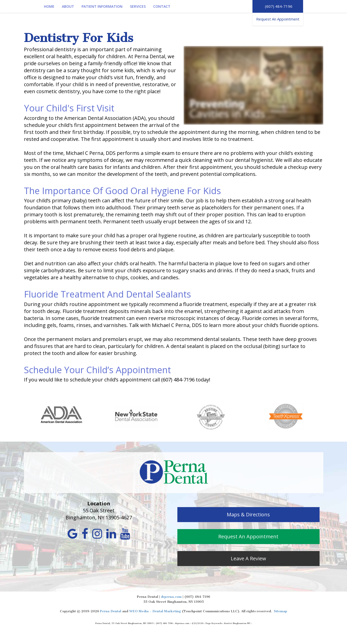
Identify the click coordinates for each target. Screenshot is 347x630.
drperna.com (171, 597)
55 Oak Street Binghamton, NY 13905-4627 (99, 514)
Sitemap (280, 611)
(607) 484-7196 (277, 6)
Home (49, 6)
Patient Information (102, 6)
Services (138, 6)
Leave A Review (248, 558)
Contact (161, 6)
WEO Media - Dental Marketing (155, 611)
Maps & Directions (248, 514)
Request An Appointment (277, 18)
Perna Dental (110, 611)
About (68, 6)
